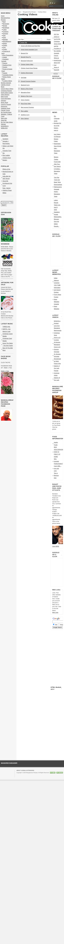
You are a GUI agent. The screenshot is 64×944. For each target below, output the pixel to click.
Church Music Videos (7, 89)
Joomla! (18, 774)
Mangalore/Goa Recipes (29, 12)
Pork (4, 47)
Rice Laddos (24, 111)
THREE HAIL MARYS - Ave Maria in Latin (7, 329)
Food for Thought (6, 104)
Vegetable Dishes (8, 75)
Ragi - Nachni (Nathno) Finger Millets (7, 190)
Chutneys (5, 31)
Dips (4, 35)
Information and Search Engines (57, 290)
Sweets (5, 73)
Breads (5, 25)
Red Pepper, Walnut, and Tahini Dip (8, 146)
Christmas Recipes (6, 90)
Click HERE (55, 546)
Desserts (5, 33)
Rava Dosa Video (26, 103)
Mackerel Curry (25, 85)
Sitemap (3, 124)
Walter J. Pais (5, 371)
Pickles (5, 45)
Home (19, 12)
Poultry (5, 49)
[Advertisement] (34, 127)
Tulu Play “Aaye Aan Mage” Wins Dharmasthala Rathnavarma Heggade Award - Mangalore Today (58, 187)
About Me (3, 120)
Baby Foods (4, 96)
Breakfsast (6, 27)
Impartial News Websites (56, 306)
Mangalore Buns (25, 92)
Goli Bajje (23, 77)
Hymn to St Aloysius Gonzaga (57, 349)
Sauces (5, 63)
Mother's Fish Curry (26, 96)
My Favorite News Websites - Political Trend (6, 114)
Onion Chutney (25, 100)
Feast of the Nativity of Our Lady (57, 366)
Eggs (4, 37)
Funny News (57, 294)
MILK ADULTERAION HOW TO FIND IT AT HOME (58, 451)
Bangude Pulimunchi (27, 61)
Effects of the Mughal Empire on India (8, 171)
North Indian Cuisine (7, 92)
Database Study (5, 108)
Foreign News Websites (56, 299)
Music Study (4, 102)
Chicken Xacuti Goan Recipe (29, 68)
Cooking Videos (7, 81)
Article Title (24, 42)
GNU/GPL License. (45, 774)
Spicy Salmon (25, 118)
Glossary (3, 100)
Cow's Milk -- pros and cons (57, 468)
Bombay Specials (6, 83)
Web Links (4, 118)
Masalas (5, 39)
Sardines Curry (25, 115)
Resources (4, 106)
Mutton (5, 43)
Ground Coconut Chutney (28, 81)
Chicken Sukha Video (27, 64)
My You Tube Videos (7, 122)
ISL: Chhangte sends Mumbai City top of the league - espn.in (57, 123)
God (55, 65)
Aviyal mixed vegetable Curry (29, 49)
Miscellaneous (7, 41)
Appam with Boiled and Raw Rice (30, 46)
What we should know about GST (57, 60)
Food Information (6, 98)
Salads (5, 57)
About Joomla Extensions (25, 770)
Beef (4, 22)
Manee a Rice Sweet (27, 89)
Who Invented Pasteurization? (58, 461)
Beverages (6, 24)
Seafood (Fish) (7, 65)
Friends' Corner (5, 110)
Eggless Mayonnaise (27, 73)
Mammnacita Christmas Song (57, 333)
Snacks (5, 67)
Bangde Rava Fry (26, 57)
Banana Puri (24, 53)
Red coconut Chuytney (27, 107)
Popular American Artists (56, 373)
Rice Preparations (8, 55)
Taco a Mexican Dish (56, 475)
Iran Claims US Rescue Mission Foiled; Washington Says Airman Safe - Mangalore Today (57, 144)
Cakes (5, 29)
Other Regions (5, 94)
